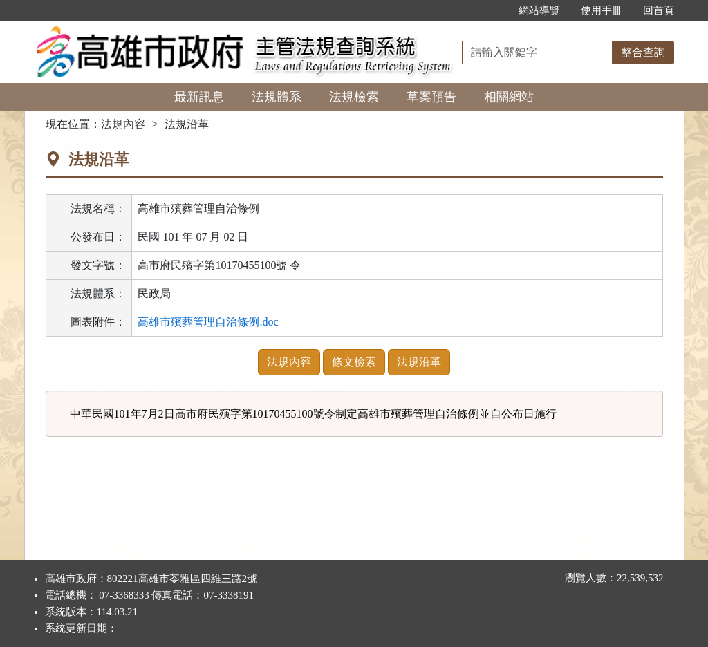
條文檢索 (354, 362)
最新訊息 (199, 97)
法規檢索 (354, 97)
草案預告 (431, 97)
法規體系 (276, 97)
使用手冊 (601, 10)
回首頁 (658, 10)
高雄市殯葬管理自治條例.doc (208, 322)
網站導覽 (539, 10)
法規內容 (123, 124)
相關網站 (509, 97)
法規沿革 (419, 362)
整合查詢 (643, 52)
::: (493, 10)
